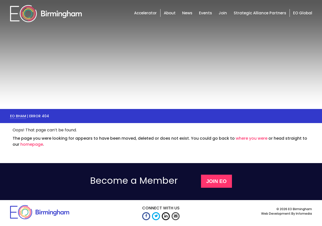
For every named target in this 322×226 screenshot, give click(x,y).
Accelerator (145, 13)
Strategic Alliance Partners (260, 13)
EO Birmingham (300, 209)
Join (223, 13)
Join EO (216, 181)
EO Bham (18, 116)
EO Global (302, 13)
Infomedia (304, 213)
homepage (31, 144)
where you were (251, 138)
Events (205, 13)
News (187, 13)
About (170, 13)
